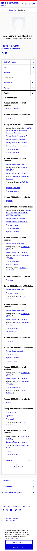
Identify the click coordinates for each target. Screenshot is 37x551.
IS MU (3, 506)
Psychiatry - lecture (12, 149)
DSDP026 (9, 130)
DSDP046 (24, 130)
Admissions (5, 481)
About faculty (6, 487)
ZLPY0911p (10, 184)
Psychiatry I (10, 419)
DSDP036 (17, 130)
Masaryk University (12, 518)
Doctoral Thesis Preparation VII (17, 136)
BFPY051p (18, 176)
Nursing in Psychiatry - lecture (16, 142)
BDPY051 (24, 167)
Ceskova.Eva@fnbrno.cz (10, 48)
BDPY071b (9, 170)
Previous (8, 460)
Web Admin (4, 521)
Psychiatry (9, 118)
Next (30, 460)
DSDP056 (9, 133)
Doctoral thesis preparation (15, 164)
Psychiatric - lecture (12, 225)
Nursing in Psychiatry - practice (16, 146)
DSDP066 (17, 133)
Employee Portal (19, 506)
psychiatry (9, 416)
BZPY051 (9, 249)
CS (26, 4)
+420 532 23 (7, 46)
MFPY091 (25, 176)
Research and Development (11, 493)
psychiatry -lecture (12, 331)
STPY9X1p (23, 268)
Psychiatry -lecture (12, 152)
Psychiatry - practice (13, 108)
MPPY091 (9, 179)
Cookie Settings (15, 540)
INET (9, 506)
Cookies (12, 521)
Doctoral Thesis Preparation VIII (17, 139)
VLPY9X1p (24, 182)
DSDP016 (28, 128)
